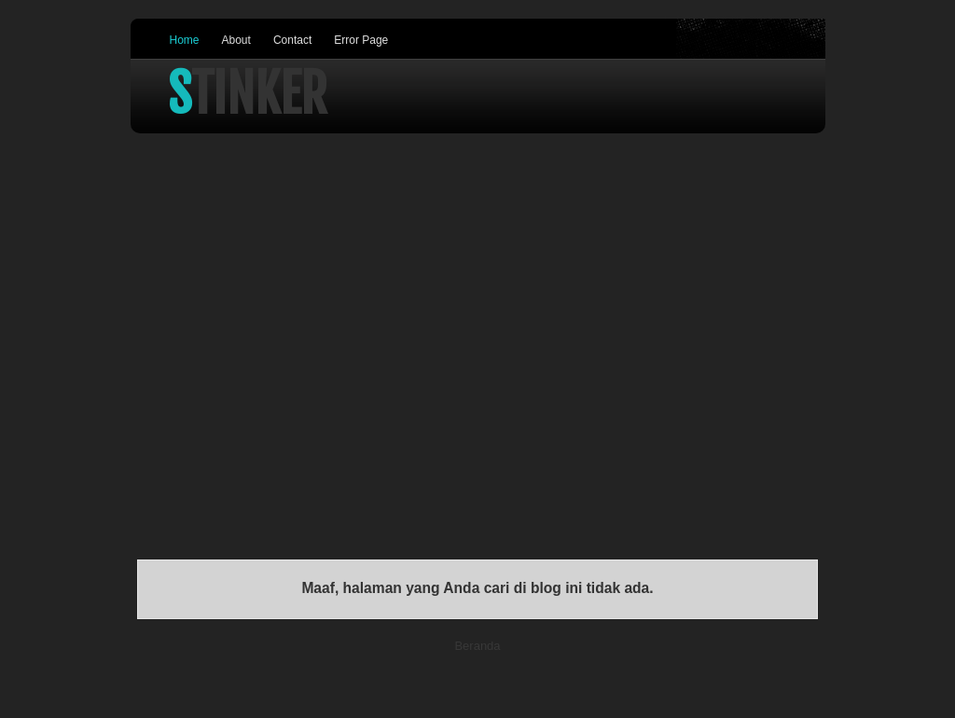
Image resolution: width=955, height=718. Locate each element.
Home (185, 40)
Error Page (361, 40)
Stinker (247, 94)
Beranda (477, 646)
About (236, 40)
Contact (292, 40)
